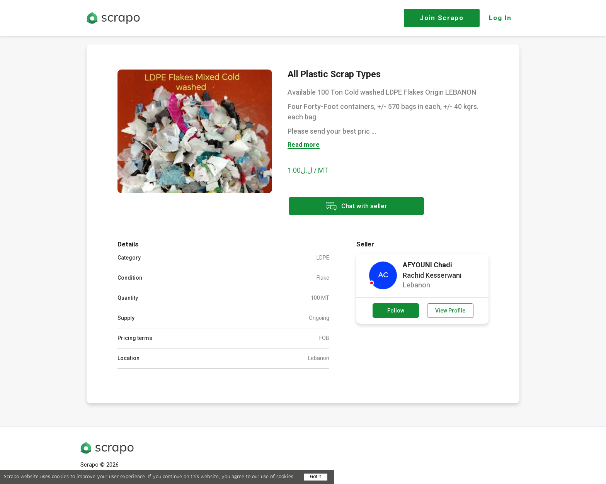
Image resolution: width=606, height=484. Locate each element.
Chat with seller (356, 206)
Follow (395, 310)
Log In (500, 18)
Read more (304, 145)
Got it (315, 476)
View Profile (450, 310)
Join (442, 18)
